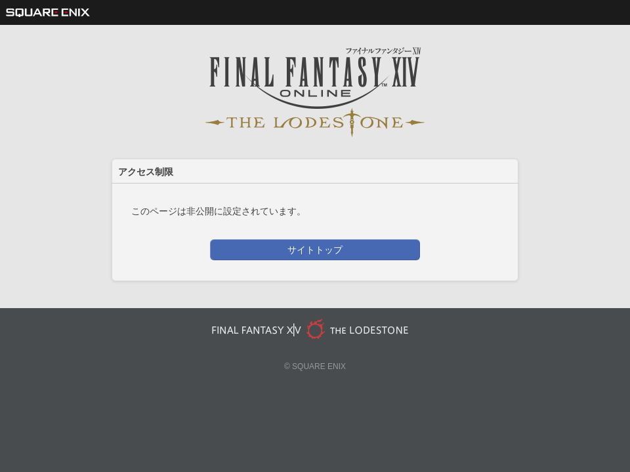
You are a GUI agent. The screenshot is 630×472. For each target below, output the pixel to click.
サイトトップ (315, 250)
